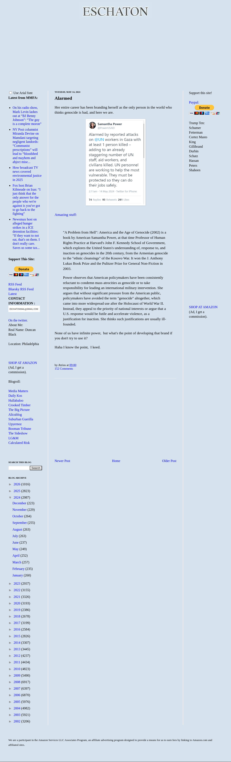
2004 (17, 708)
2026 (17, 484)
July (15, 536)
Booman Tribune (19, 428)
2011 (17, 662)
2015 (17, 636)
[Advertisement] (115, 53)
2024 (17, 497)
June (15, 542)
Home (116, 461)
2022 (17, 590)
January (18, 575)
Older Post (169, 461)
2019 (17, 610)
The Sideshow (18, 433)
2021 (17, 597)
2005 (17, 702)
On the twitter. (18, 320)
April (16, 555)
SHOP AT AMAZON (22, 363)
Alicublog (15, 414)
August (17, 529)
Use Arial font (21, 93)
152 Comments (64, 368)
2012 (17, 655)
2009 (17, 675)
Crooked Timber (19, 405)
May (15, 549)
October (18, 516)
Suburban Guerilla (20, 419)
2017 (17, 623)
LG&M (13, 438)
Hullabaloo (15, 400)
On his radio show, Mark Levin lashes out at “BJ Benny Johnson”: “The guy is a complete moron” (27, 116)
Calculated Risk (19, 443)
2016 (17, 629)
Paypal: (194, 102)
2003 (17, 715)
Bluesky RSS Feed (21, 289)
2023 (17, 583)
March (17, 562)
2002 (17, 721)
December (19, 503)
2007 (17, 688)
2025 (17, 491)
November (20, 509)
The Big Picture (19, 410)
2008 (17, 682)
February (18, 569)
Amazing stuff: (66, 214)
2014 (17, 642)
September (20, 522)
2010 (17, 669)
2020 (17, 603)
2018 (17, 616)
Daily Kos (15, 395)
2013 (17, 649)
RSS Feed (15, 284)
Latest (12, 294)
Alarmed (63, 98)
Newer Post (62, 461)
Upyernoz (15, 424)
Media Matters (18, 391)
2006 (17, 695)
